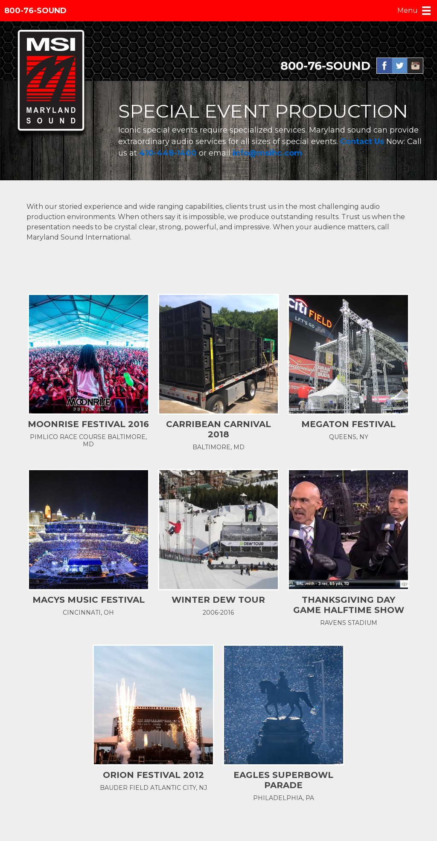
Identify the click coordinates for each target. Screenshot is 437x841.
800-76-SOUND (35, 10)
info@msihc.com (268, 153)
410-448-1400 (168, 153)
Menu (407, 10)
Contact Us (363, 141)
